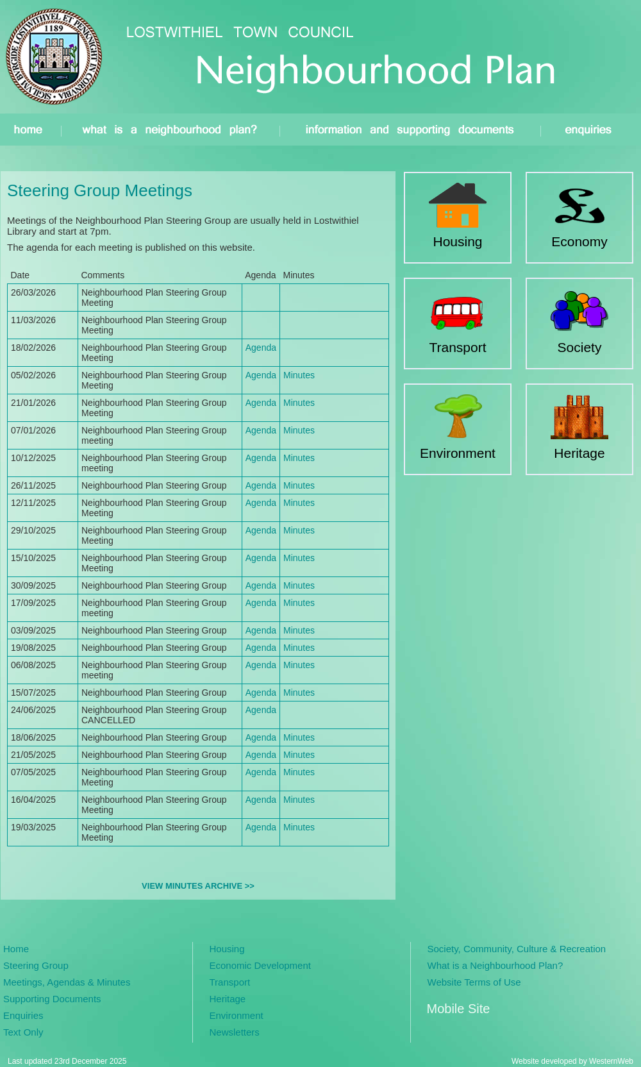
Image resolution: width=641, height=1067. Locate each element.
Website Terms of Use (474, 982)
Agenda (261, 347)
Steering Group (36, 965)
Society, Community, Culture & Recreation (517, 948)
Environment (236, 1015)
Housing (227, 948)
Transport (230, 982)
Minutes (299, 375)
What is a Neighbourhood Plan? (495, 965)
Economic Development (260, 965)
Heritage (228, 998)
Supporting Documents (52, 998)
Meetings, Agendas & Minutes (66, 982)
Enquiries (23, 1015)
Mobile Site (458, 1009)
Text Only (23, 1032)
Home (16, 948)
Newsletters (235, 1032)
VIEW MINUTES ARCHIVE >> (198, 886)
